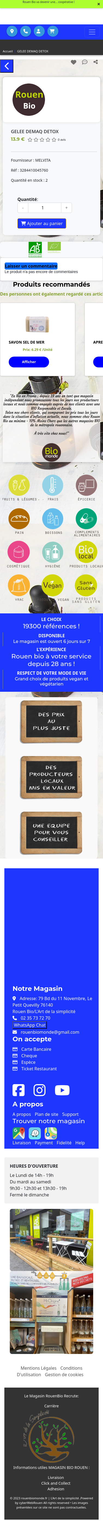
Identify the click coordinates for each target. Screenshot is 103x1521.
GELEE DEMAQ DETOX (32, 51)
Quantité (27, 199)
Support (70, 1114)
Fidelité (64, 1143)
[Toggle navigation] (92, 32)
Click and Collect (56, 1483)
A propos (22, 1114)
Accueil (8, 51)
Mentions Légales (39, 1368)
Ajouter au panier (42, 223)
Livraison (22, 1143)
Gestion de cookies (64, 1375)
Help (80, 1143)
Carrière (51, 1405)
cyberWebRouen (31, 1503)
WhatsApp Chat (30, 1025)
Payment (44, 1143)
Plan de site (46, 1114)
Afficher (29, 361)
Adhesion (55, 1488)
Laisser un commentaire (31, 266)
